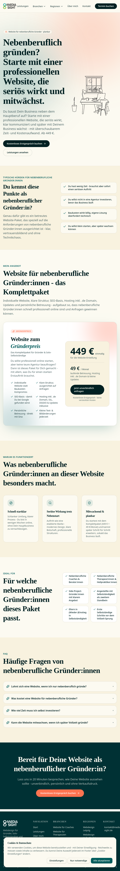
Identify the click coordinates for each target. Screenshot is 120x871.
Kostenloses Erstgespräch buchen (26, 143)
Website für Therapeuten (59, 833)
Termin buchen (106, 6)
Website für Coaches (63, 827)
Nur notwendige (78, 860)
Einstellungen (56, 860)
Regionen (56, 6)
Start (35, 827)
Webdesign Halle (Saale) (89, 836)
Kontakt (86, 6)
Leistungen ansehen (17, 152)
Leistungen (23, 6)
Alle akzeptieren (101, 860)
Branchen (39, 6)
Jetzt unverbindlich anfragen (84, 391)
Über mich (72, 6)
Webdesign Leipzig (88, 829)
